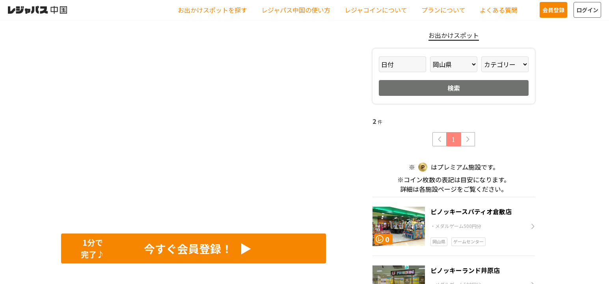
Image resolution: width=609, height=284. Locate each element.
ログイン (587, 10)
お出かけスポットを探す (212, 10)
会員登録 (553, 10)
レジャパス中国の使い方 (295, 10)
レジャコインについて (376, 10)
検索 (453, 88)
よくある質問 (499, 10)
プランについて (443, 10)
